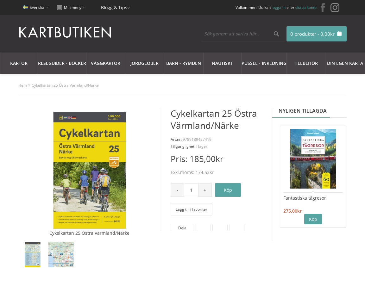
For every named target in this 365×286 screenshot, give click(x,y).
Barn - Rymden (183, 63)
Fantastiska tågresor (304, 198)
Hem (22, 85)
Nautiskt (222, 63)
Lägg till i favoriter (191, 209)
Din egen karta (345, 63)
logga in (279, 7)
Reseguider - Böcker (62, 63)
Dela (182, 228)
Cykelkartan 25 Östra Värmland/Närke (65, 85)
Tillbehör (306, 63)
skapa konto (306, 7)
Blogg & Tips (114, 7)
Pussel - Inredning (264, 63)
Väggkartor (105, 63)
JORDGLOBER (144, 63)
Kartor (19, 63)
